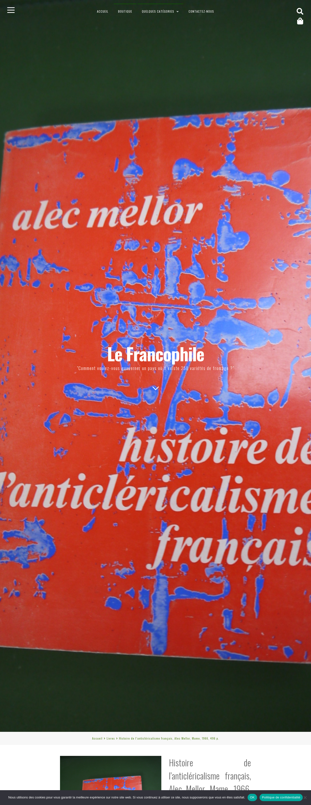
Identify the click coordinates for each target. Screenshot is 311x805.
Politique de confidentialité (281, 797)
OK (252, 797)
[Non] (304, 797)
